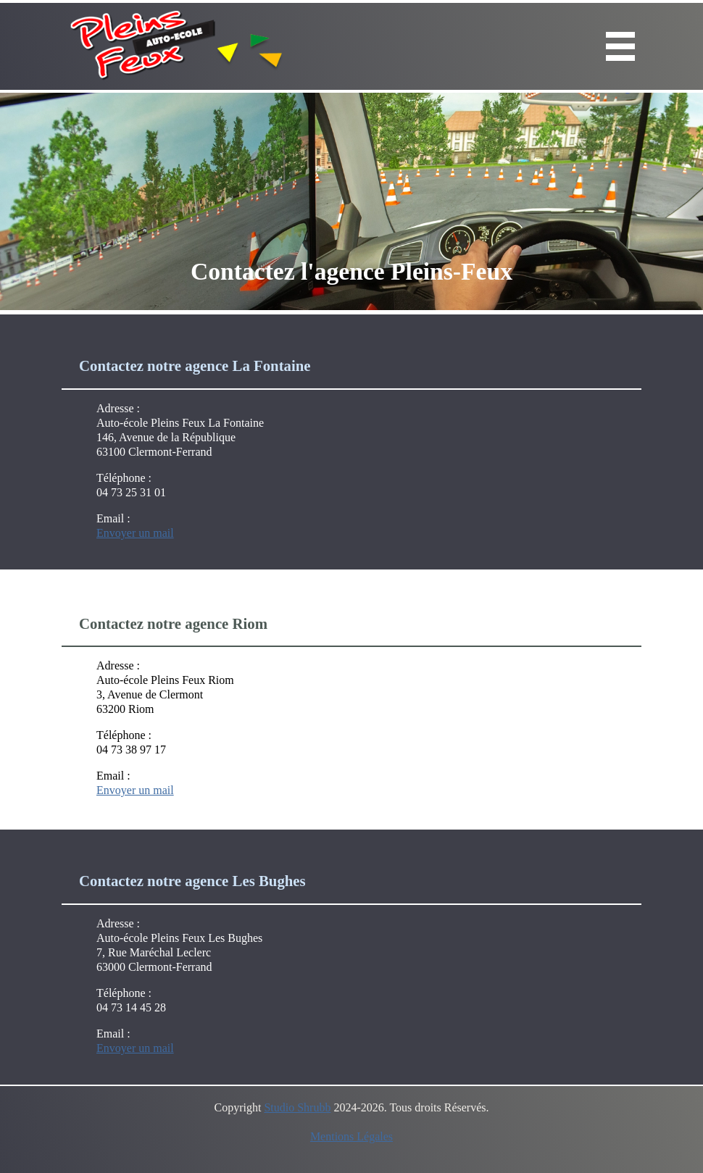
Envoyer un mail (135, 533)
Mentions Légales (351, 1136)
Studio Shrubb (297, 1107)
